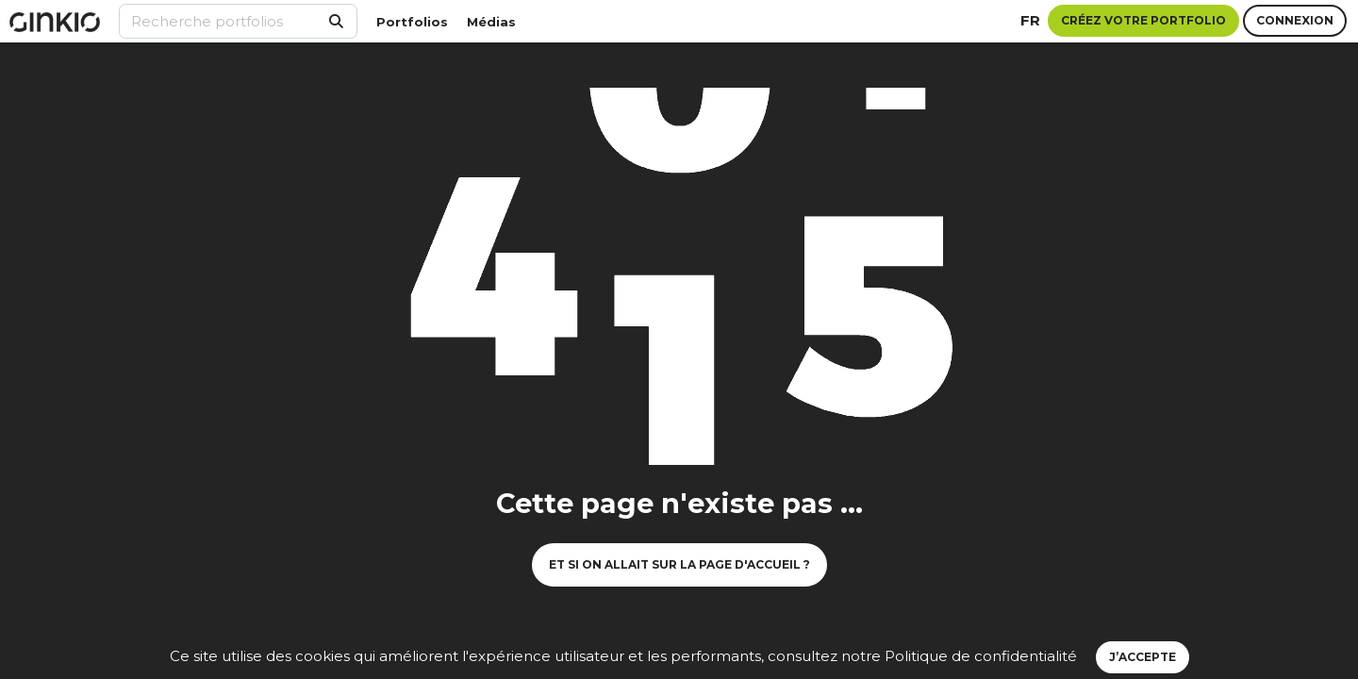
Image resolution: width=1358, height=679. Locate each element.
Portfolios (412, 21)
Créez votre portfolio (1143, 20)
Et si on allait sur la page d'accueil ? (679, 564)
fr (1030, 20)
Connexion (1294, 20)
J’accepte (1142, 657)
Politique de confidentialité (981, 656)
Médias (491, 21)
